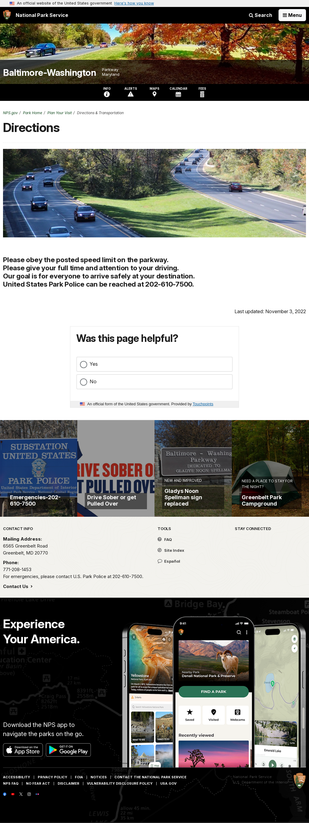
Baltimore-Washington (49, 73)
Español (169, 561)
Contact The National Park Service (150, 777)
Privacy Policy (52, 777)
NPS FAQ (10, 783)
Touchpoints (203, 404)
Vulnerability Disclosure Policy (120, 783)
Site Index (171, 550)
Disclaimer (68, 783)
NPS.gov (10, 113)
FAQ (165, 539)
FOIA (79, 777)
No (93, 381)
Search (260, 15)
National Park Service (252, 777)
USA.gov (168, 783)
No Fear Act (38, 783)
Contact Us (16, 586)
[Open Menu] (292, 15)
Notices (99, 777)
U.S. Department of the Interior (261, 782)
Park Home (32, 113)
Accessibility (16, 777)
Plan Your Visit (59, 113)
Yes (94, 364)
